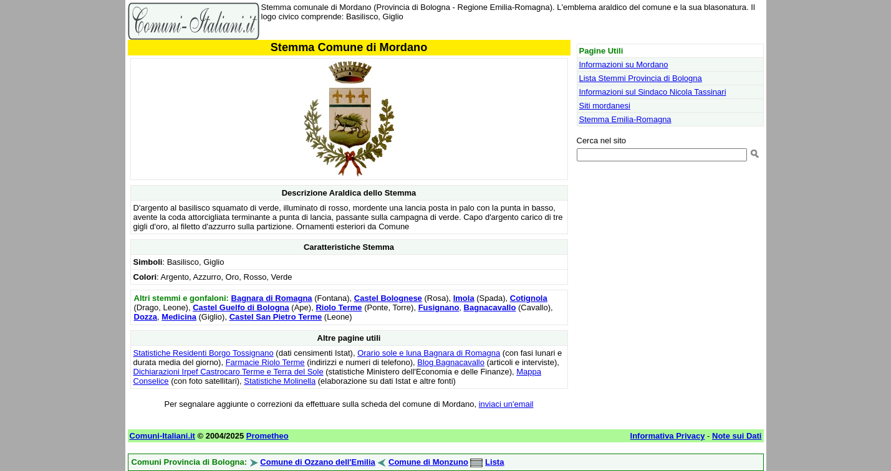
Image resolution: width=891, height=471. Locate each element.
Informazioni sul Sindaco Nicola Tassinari (652, 92)
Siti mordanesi (604, 105)
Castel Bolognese (388, 298)
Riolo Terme (338, 307)
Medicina (178, 316)
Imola (463, 298)
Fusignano (439, 307)
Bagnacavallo (490, 307)
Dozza (146, 316)
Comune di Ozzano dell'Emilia (317, 462)
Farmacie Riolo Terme (265, 362)
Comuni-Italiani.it (162, 435)
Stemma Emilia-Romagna (625, 119)
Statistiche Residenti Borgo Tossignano (203, 353)
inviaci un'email (506, 404)
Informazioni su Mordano (623, 64)
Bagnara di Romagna (271, 298)
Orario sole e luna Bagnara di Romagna (428, 353)
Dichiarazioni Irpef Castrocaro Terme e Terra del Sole (228, 371)
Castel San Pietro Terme (275, 316)
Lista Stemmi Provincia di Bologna (640, 78)
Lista (494, 462)
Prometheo (267, 435)
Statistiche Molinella (279, 381)
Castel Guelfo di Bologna (241, 307)
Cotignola (528, 298)
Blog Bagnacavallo (450, 362)
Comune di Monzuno (428, 462)
